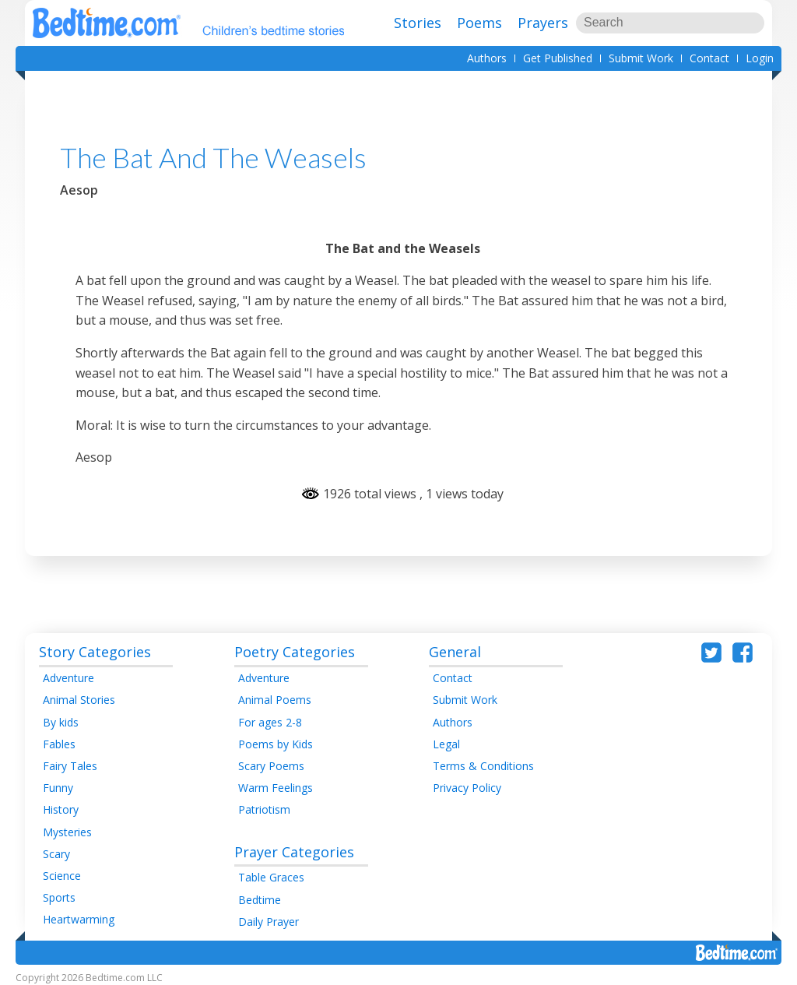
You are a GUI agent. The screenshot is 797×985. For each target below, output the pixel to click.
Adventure (68, 677)
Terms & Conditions (483, 765)
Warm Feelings (275, 787)
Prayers (543, 22)
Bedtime (259, 899)
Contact (709, 58)
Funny (58, 787)
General (455, 651)
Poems (479, 22)
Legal (446, 744)
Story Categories (95, 651)
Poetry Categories (294, 651)
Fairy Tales (70, 765)
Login (760, 58)
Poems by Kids (275, 744)
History (61, 809)
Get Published (557, 58)
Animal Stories (79, 699)
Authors (487, 58)
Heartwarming (78, 919)
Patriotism (264, 809)
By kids (61, 722)
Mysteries (67, 832)
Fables (59, 744)
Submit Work (641, 58)
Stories (417, 22)
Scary (56, 853)
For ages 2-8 (270, 722)
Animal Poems (274, 699)
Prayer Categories (294, 852)
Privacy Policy (467, 787)
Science (62, 875)
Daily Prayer (268, 921)
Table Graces (271, 877)
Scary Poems (271, 765)
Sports (59, 897)
